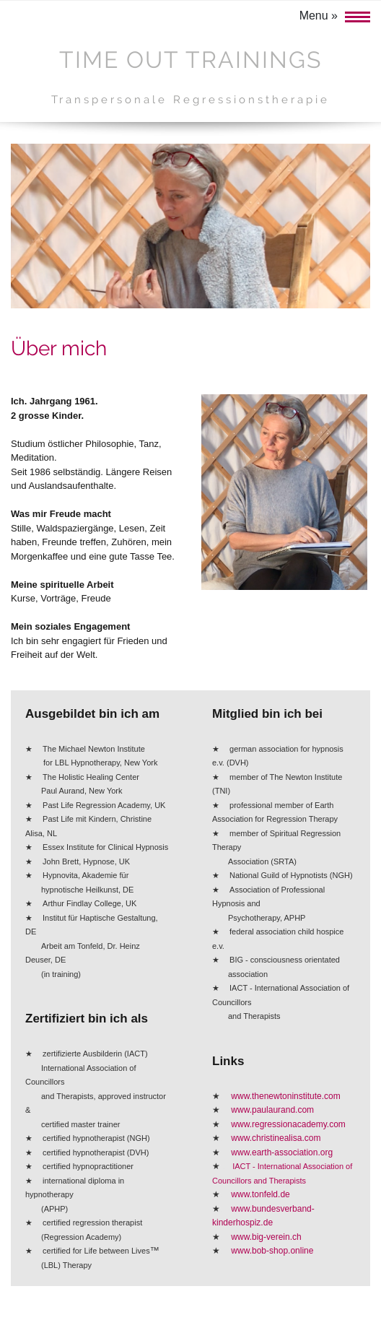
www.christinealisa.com (275, 1138)
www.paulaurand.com (272, 1110)
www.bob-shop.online (272, 1251)
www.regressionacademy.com (288, 1124)
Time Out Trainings (190, 59)
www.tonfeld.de (260, 1194)
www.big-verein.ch (266, 1237)
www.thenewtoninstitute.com (285, 1096)
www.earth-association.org (282, 1152)
